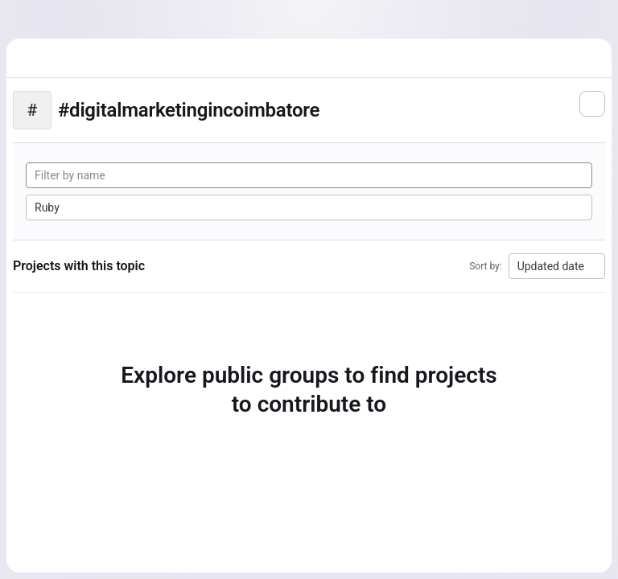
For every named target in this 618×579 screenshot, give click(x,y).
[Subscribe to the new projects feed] (592, 104)
